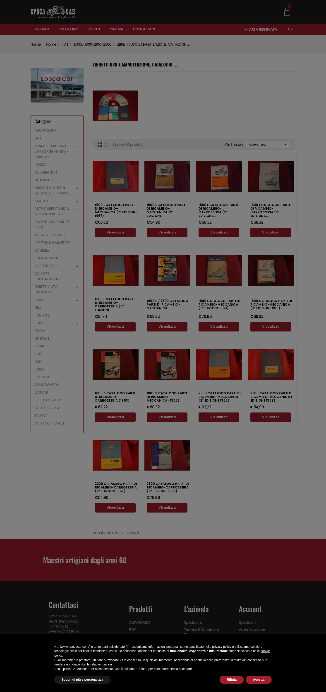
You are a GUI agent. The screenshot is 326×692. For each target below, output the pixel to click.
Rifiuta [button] (232, 679)
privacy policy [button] (221, 646)
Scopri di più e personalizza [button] (82, 679)
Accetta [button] (258, 679)
